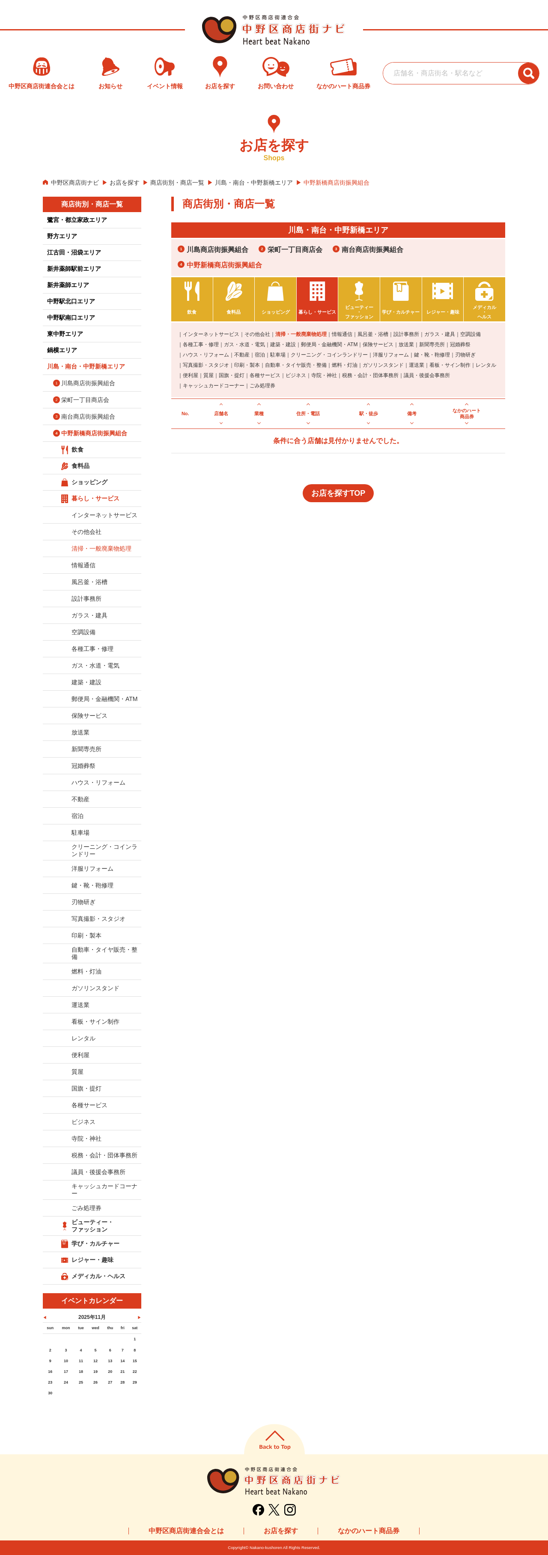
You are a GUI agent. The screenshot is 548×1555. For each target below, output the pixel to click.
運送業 (416, 365)
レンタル (486, 365)
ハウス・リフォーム (206, 355)
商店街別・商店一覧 (177, 182)
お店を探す (125, 182)
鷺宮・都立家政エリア (77, 219)
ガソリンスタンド (383, 365)
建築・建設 (283, 345)
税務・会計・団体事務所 (370, 375)
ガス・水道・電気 (244, 345)
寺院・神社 (324, 375)
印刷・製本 (247, 365)
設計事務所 (406, 334)
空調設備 (470, 334)
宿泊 (260, 355)
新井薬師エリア (68, 285)
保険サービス (378, 345)
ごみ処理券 (262, 386)
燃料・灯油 (344, 365)
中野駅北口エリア (71, 301)
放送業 (406, 345)
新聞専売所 (432, 345)
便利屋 (190, 375)
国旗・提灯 (231, 375)
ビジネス (296, 375)
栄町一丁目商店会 (295, 249)
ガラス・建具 (439, 334)
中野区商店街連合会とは (186, 1531)
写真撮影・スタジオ (206, 365)
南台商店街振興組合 (372, 249)
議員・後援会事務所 (427, 375)
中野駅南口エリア (71, 317)
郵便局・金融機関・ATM (329, 345)
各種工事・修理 (201, 345)
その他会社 (257, 334)
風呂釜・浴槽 (372, 334)
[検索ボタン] (528, 73)
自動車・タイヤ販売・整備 (296, 365)
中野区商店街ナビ (75, 182)
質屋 (208, 375)
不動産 (242, 355)
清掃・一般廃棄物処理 (301, 334)
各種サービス (265, 375)
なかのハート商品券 (368, 1531)
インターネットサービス (211, 334)
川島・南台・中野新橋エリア (254, 182)
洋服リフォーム (391, 355)
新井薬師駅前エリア (74, 268)
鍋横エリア (62, 350)
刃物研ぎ (465, 355)
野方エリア (62, 236)
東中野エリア (65, 333)
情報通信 (342, 334)
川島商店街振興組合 (217, 249)
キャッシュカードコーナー (213, 386)
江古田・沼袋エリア (74, 252)
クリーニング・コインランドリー (329, 355)
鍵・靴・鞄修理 (432, 355)
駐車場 (278, 355)
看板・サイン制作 (450, 365)
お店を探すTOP (338, 493)
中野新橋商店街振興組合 (224, 265)
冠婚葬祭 (460, 345)
